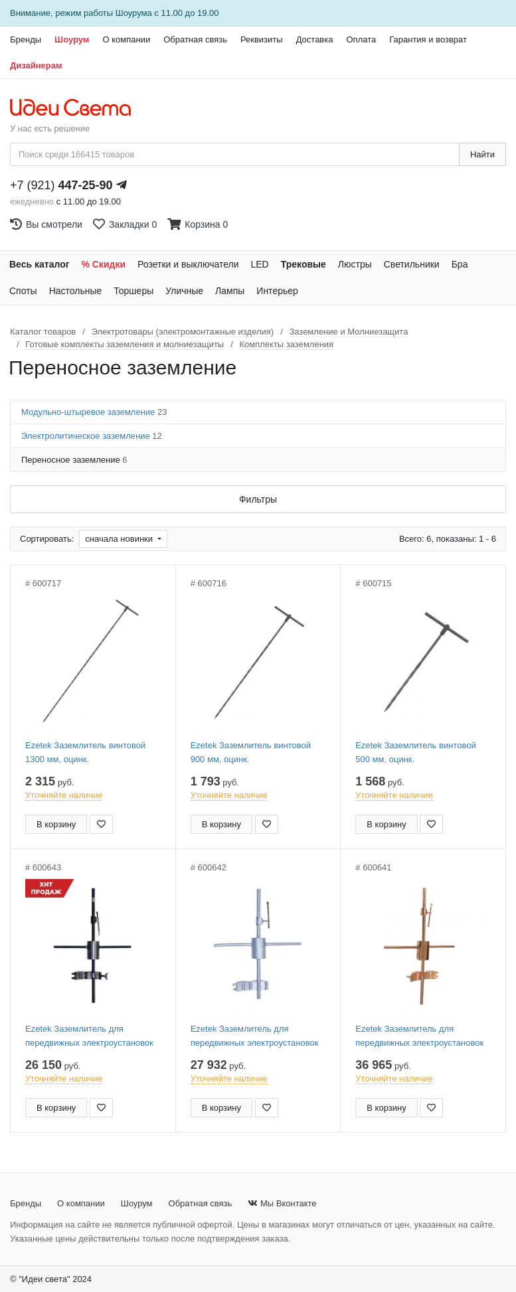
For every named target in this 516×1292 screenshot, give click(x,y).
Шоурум (71, 39)
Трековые (303, 264)
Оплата (361, 39)
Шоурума (134, 13)
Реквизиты (261, 39)
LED (259, 264)
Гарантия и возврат (428, 39)
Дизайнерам (36, 65)
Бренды (25, 39)
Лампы (229, 290)
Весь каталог (39, 264)
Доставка (314, 39)
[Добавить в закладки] (101, 824)
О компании (126, 39)
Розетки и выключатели (187, 264)
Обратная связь (195, 39)
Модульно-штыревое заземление (94, 412)
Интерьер (277, 290)
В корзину (56, 824)
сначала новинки (120, 539)
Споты (23, 290)
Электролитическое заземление (91, 436)
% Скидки (104, 264)
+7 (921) (61, 185)
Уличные (184, 290)
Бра (460, 264)
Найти (482, 154)
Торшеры (133, 290)
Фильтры (258, 499)
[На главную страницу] (77, 108)
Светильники (412, 264)
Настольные (75, 290)
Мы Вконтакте (282, 1203)
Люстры (355, 264)
